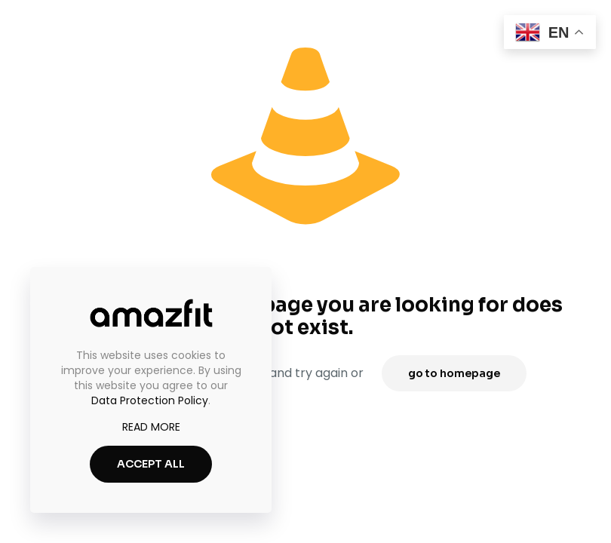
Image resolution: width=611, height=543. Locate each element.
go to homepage (454, 373)
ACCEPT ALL (151, 464)
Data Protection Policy (149, 400)
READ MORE (151, 426)
